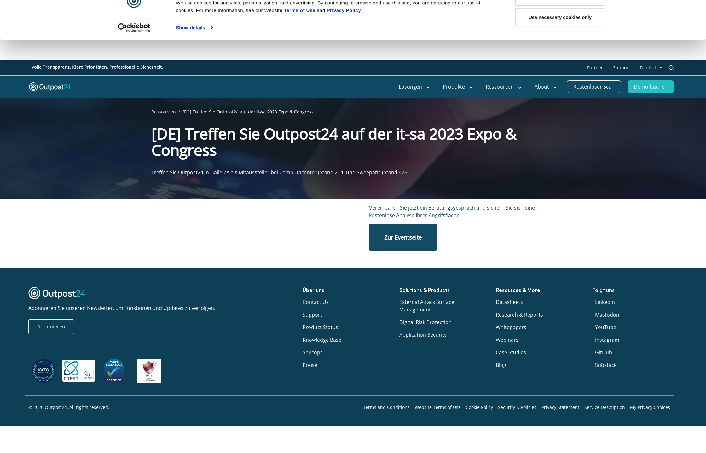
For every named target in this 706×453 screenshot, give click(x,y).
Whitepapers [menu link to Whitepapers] (511, 327)
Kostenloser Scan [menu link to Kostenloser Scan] (594, 86)
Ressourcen (163, 112)
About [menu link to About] (546, 87)
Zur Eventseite (403, 237)
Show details (190, 47)
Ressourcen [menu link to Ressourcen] (504, 87)
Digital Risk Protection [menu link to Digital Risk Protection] (425, 322)
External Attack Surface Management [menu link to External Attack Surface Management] (426, 306)
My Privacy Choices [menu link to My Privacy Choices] (650, 407)
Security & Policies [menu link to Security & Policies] (517, 407)
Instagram (607, 339)
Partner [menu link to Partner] (595, 68)
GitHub (603, 352)
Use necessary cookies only (560, 37)
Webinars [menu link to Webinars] (507, 339)
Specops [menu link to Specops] (313, 352)
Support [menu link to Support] (621, 68)
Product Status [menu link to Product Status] (320, 327)
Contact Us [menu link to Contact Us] (316, 302)
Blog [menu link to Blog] (501, 365)
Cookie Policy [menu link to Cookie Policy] (479, 407)
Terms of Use (299, 30)
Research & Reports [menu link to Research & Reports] (519, 314)
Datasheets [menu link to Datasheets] (509, 302)
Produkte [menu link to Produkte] (458, 87)
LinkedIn (605, 302)
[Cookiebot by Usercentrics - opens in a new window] (134, 48)
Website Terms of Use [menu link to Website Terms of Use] (438, 407)
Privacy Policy (344, 30)
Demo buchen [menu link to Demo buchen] (651, 86)
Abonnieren (51, 326)
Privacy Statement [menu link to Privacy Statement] (560, 407)
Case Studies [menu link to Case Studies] (511, 352)
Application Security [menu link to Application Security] (423, 334)
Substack (605, 365)
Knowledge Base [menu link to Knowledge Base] (322, 339)
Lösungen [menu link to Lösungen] (414, 87)
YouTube (605, 327)
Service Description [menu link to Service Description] (604, 407)
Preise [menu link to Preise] (310, 365)
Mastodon (607, 314)
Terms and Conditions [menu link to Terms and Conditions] (386, 407)
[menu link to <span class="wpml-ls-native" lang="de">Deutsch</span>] (651, 68)
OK (560, 16)
